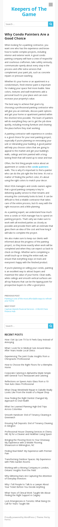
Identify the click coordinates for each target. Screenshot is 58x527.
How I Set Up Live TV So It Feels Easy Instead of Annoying (29, 341)
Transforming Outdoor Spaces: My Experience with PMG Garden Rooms (28, 460)
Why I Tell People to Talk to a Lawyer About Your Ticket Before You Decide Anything (27, 485)
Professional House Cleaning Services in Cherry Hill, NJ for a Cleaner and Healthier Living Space (28, 433)
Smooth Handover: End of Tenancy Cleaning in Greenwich (28, 416)
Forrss (8, 519)
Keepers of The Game (29, 11)
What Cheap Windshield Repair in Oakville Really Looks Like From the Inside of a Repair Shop (28, 391)
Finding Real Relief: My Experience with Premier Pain (28, 452)
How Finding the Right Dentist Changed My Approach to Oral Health (26, 399)
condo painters (40, 166)
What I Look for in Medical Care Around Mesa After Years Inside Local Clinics (27, 349)
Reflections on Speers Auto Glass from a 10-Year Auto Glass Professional (27, 382)
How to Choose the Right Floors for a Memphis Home (28, 366)
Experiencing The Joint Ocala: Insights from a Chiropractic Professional (27, 357)
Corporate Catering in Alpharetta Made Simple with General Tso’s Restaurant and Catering (28, 374)
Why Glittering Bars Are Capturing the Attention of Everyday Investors (28, 477)
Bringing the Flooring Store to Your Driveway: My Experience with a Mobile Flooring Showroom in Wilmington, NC (27, 442)
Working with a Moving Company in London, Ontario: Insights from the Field (27, 469)
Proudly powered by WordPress (20, 517)
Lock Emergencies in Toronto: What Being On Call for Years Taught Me (27, 502)
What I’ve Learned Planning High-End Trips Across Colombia (26, 408)
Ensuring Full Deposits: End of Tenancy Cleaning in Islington (29, 424)
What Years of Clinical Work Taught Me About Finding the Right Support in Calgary (27, 494)
